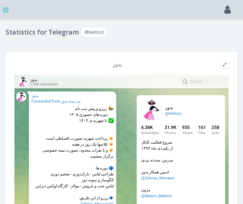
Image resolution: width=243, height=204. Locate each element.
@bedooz (94, 32)
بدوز (117, 64)
